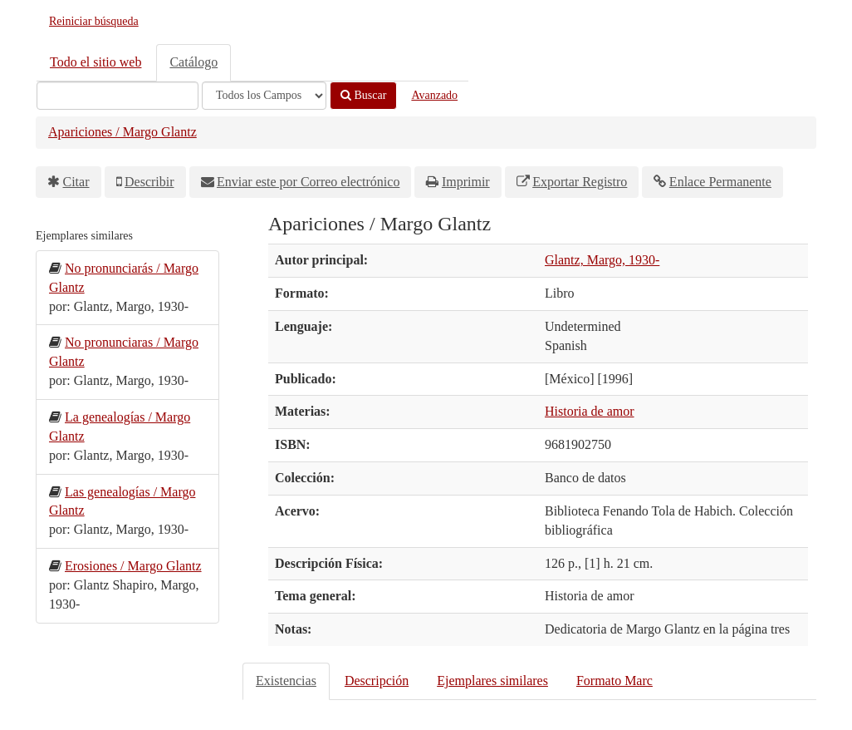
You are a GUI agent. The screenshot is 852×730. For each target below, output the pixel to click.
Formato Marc (614, 680)
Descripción (377, 680)
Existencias (286, 680)
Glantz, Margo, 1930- (602, 260)
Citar (76, 182)
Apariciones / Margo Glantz (122, 132)
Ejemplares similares (492, 680)
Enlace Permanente (720, 182)
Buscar (363, 95)
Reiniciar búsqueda (94, 21)
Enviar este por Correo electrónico (308, 182)
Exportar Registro (579, 182)
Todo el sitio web (95, 62)
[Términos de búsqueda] (117, 95)
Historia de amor (589, 411)
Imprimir (466, 182)
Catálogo (193, 62)
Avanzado (434, 95)
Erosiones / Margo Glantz (133, 566)
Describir (149, 182)
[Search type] (264, 95)
